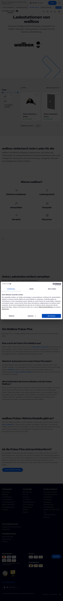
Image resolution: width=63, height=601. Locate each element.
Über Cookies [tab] (52, 289)
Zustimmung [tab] (11, 289)
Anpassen (32, 316)
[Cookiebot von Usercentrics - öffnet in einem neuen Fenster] (54, 284)
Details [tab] (31, 289)
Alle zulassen (51, 316)
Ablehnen (11, 316)
